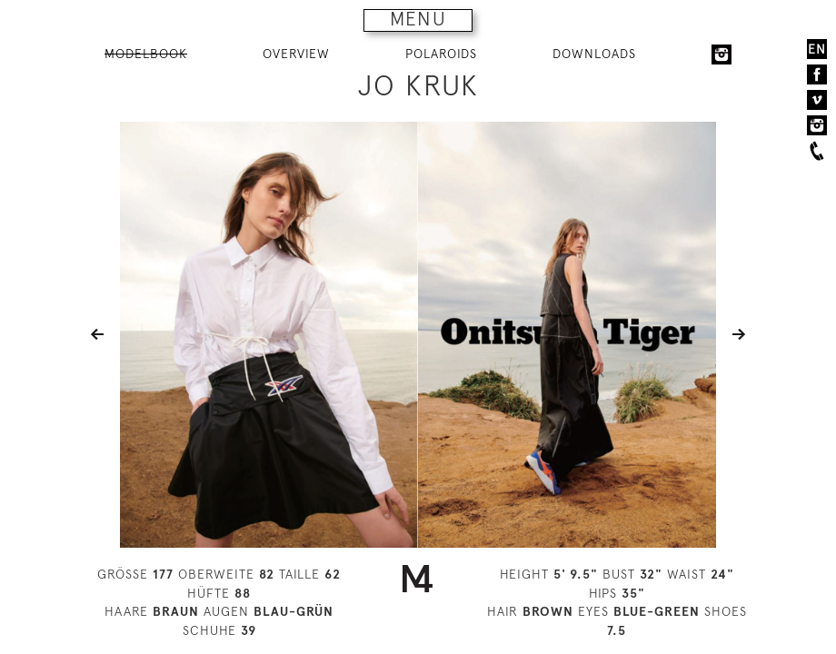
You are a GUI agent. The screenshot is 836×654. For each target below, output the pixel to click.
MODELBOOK (145, 53)
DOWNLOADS (594, 53)
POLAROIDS (441, 53)
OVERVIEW (296, 53)
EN (817, 49)
